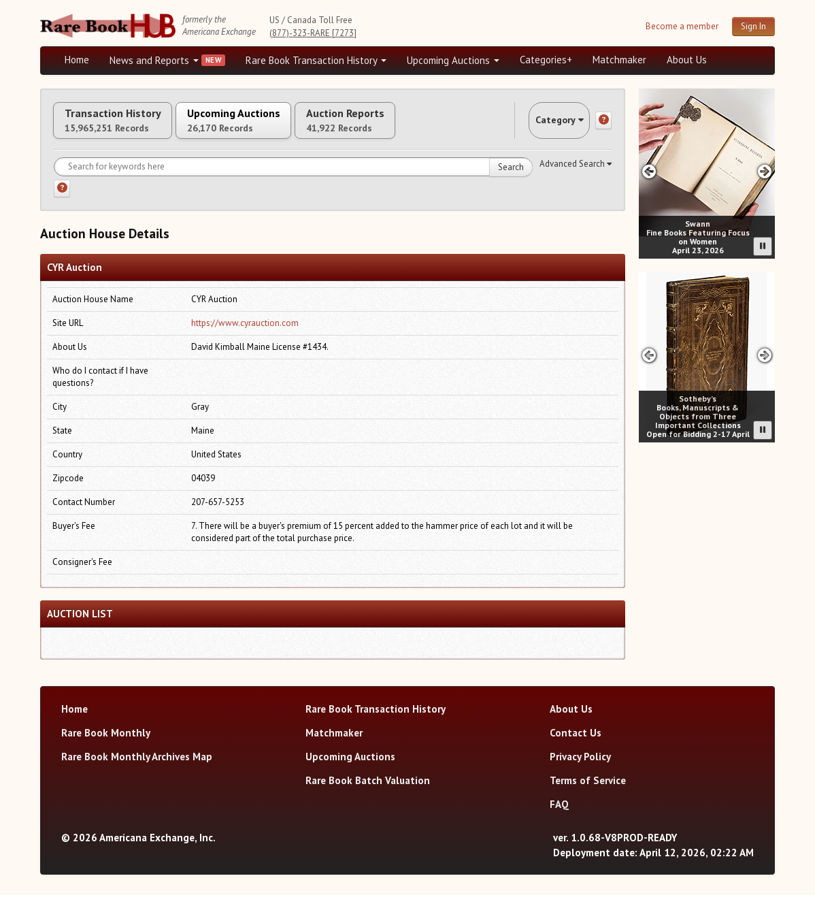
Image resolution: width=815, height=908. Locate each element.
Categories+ (546, 59)
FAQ (559, 817)
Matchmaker (619, 59)
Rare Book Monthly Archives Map (136, 769)
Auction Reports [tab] (419, 127)
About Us (687, 59)
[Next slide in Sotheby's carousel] (765, 354)
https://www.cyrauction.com (245, 336)
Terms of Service (588, 793)
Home (77, 59)
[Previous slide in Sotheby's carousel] (649, 354)
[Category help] (603, 127)
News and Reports (154, 60)
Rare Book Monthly (105, 745)
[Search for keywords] (293, 180)
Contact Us (575, 745)
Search (511, 181)
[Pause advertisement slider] (762, 246)
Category (546, 127)
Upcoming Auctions (453, 60)
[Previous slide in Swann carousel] (649, 171)
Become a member (682, 26)
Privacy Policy (580, 769)
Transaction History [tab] (127, 127)
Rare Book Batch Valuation (367, 793)
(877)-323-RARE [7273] (312, 33)
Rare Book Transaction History (316, 60)
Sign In (753, 26)
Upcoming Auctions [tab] (277, 127)
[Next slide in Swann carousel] (765, 171)
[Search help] (62, 202)
